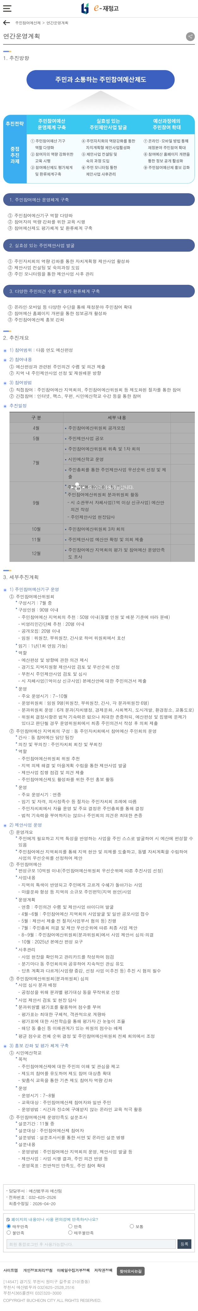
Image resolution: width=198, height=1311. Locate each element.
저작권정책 (103, 1270)
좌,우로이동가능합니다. (102, 487)
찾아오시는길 (130, 1271)
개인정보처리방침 (37, 1270)
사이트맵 (10, 1270)
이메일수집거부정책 (73, 1270)
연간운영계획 (57, 22)
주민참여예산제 (28, 22)
